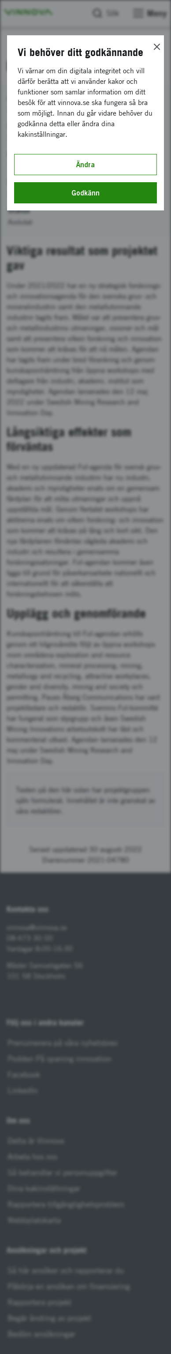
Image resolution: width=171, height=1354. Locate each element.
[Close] (157, 47)
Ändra (85, 164)
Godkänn (85, 192)
